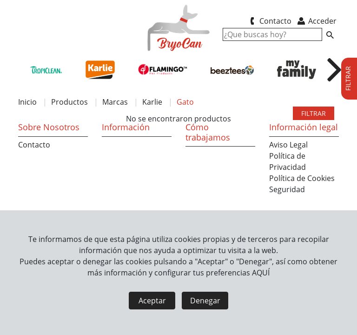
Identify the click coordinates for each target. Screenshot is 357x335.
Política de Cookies (302, 178)
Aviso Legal (288, 145)
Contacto (269, 21)
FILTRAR (313, 113)
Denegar (205, 300)
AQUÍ (261, 273)
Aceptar (152, 300)
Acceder (316, 21)
